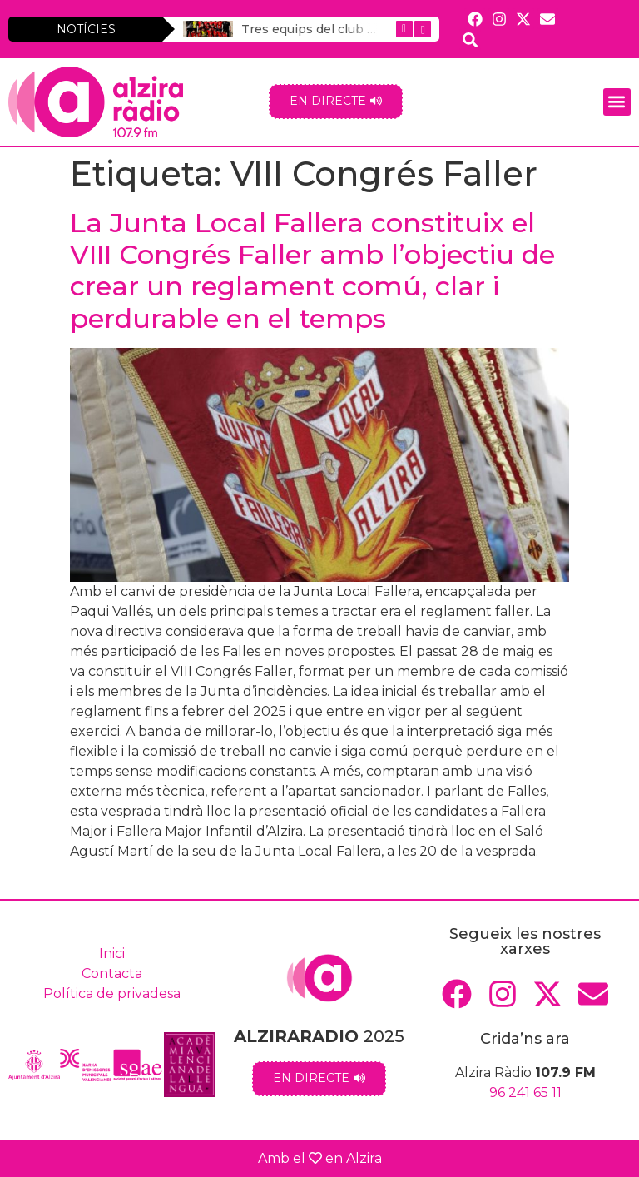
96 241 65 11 (525, 1092)
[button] (617, 102)
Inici (112, 953)
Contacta (112, 973)
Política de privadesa (112, 993)
